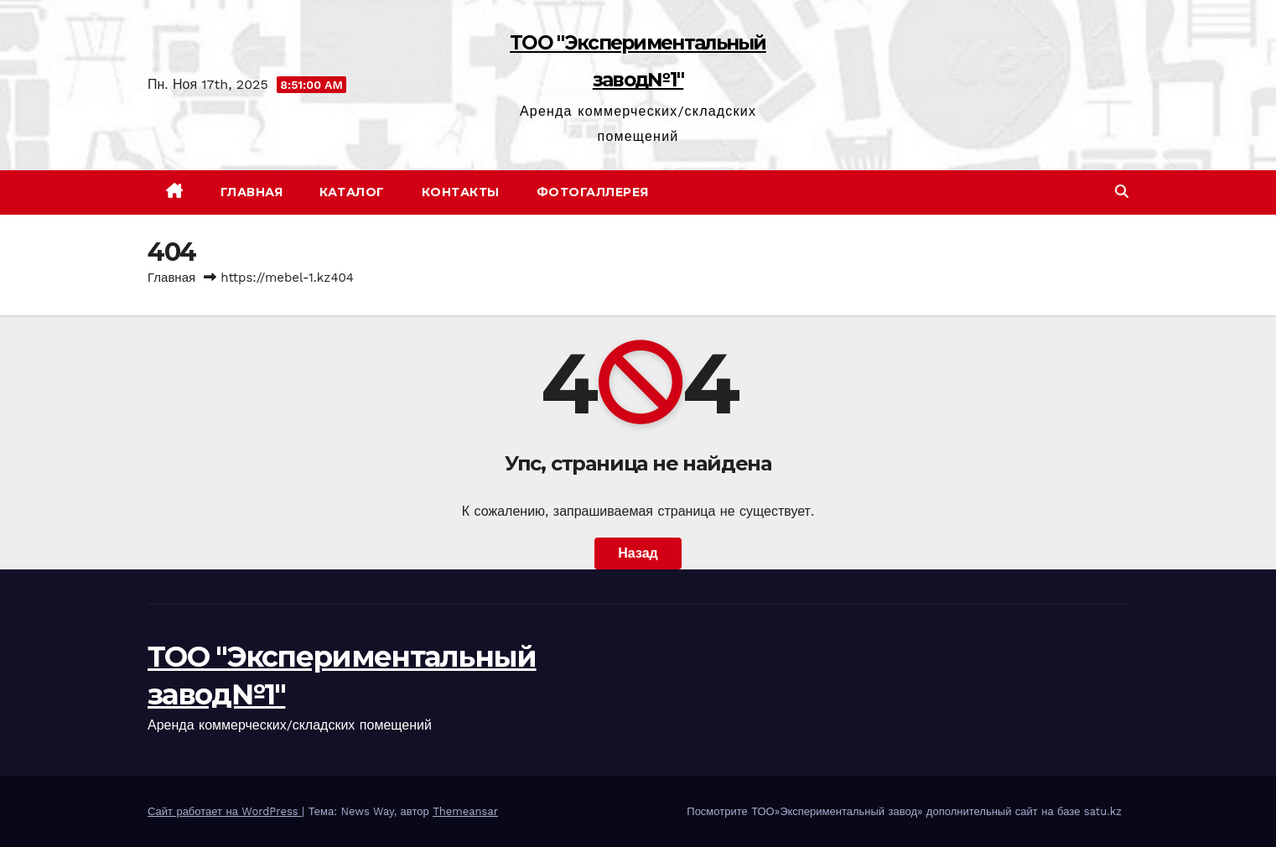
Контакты (461, 192)
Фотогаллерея (593, 192)
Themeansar (465, 811)
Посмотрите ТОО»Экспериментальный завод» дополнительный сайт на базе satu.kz (904, 811)
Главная (251, 192)
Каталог (352, 192)
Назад (637, 553)
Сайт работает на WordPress (225, 811)
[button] (1121, 192)
